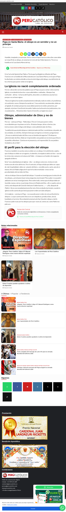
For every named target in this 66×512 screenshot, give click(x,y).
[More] (44, 54)
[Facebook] (29, 54)
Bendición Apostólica (31, 4)
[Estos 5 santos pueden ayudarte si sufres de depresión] (16, 271)
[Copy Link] (21, 54)
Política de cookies (12, 504)
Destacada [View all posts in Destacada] (5, 279)
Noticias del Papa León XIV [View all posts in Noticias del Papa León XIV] (30, 349)
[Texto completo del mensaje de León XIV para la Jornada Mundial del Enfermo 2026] (8, 351)
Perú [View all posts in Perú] (13, 247)
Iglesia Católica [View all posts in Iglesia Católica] (6, 39)
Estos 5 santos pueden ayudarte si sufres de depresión (34, 337)
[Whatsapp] (25, 54)
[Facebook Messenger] (37, 54)
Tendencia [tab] (25, 294)
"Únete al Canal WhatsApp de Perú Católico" (30, 216)
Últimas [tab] (6, 294)
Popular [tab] (14, 294)
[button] (3, 32)
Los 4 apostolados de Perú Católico (47, 251)
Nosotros (52, 4)
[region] (33, 505)
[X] (40, 54)
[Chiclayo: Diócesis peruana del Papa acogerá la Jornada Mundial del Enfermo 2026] (8, 367)
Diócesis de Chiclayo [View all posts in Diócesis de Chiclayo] (22, 365)
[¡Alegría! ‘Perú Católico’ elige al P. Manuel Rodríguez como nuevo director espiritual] (16, 238)
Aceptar (33, 508)
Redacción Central (8, 47)
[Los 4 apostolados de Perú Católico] (49, 238)
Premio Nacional (43, 4)
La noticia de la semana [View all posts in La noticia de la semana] (17, 39)
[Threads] (33, 54)
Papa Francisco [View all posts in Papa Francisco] (27, 39)
